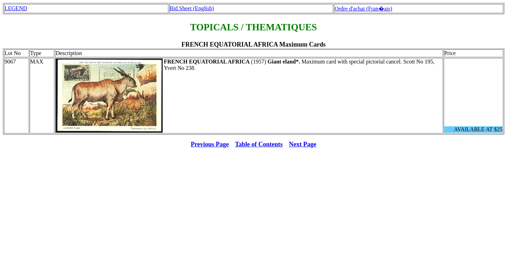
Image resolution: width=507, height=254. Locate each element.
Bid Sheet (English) (192, 8)
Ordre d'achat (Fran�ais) (363, 9)
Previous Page (210, 144)
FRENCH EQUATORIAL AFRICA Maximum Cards (253, 44)
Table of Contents (259, 144)
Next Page (302, 144)
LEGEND (16, 8)
